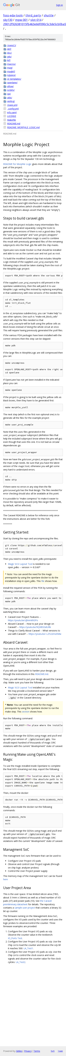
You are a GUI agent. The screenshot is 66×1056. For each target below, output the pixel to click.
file (42, 581)
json (60, 1051)
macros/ (11, 64)
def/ (9, 48)
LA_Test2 (20, 962)
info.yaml (12, 112)
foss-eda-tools (13, 15)
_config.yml (13, 108)
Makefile (11, 119)
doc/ (9, 52)
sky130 (7, 20)
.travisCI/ (11, 45)
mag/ (10, 67)
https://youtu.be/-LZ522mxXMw (45, 633)
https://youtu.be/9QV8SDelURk (35, 627)
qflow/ (10, 86)
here (5, 879)
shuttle (49, 15)
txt (53, 1051)
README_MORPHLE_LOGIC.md (23, 127)
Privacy (27, 1051)
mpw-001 (21, 20)
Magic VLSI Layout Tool (20, 563)
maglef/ (11, 71)
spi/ (9, 93)
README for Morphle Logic (17, 164)
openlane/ (12, 82)
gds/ (9, 56)
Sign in (59, 4)
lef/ (8, 60)
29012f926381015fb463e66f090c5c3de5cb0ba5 (34, 24)
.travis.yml (12, 105)
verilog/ (11, 101)
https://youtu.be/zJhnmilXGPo (23, 620)
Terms (36, 1051)
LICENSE (11, 116)
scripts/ (11, 89)
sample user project (24, 907)
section (25, 711)
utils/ (9, 97)
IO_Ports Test (15, 938)
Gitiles (19, 1051)
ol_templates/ (14, 78)
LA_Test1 (28, 948)
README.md (13, 123)
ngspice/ (11, 75)
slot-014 (35, 20)
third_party (33, 15)
